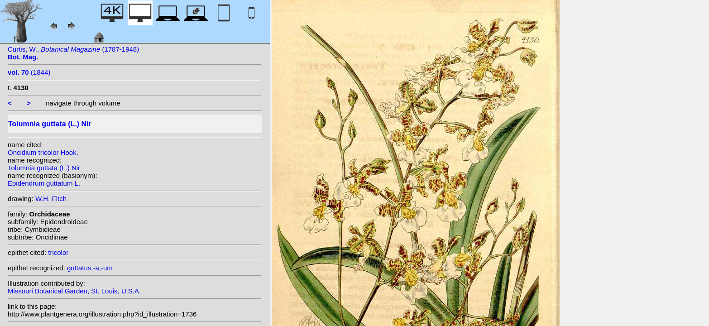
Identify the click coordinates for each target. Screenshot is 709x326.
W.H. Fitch (51, 198)
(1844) (29, 72)
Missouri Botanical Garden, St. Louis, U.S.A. (74, 291)
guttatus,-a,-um (90, 268)
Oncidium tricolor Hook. (43, 152)
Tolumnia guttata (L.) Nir (44, 168)
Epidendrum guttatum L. (44, 183)
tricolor (58, 252)
